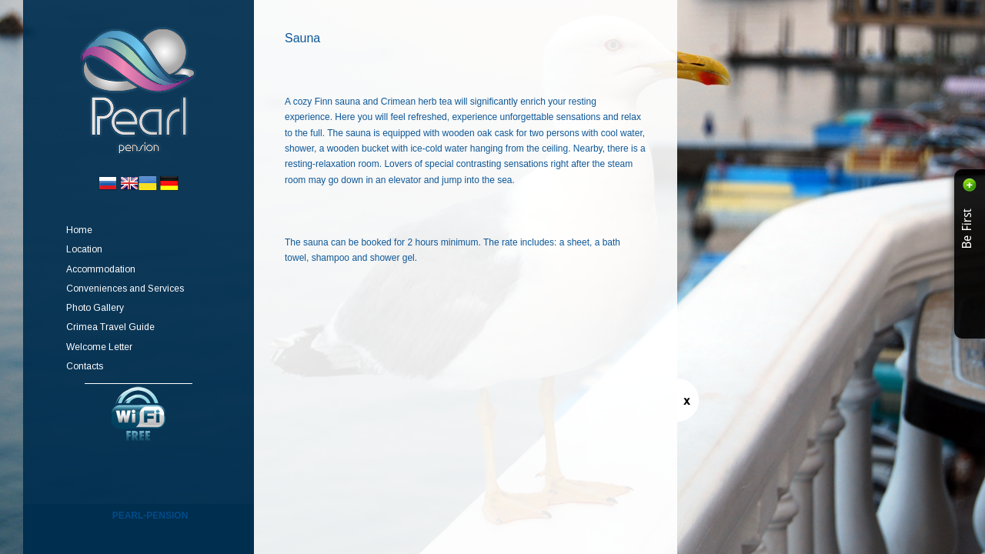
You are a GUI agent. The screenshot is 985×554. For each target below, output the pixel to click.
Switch (688, 400)
